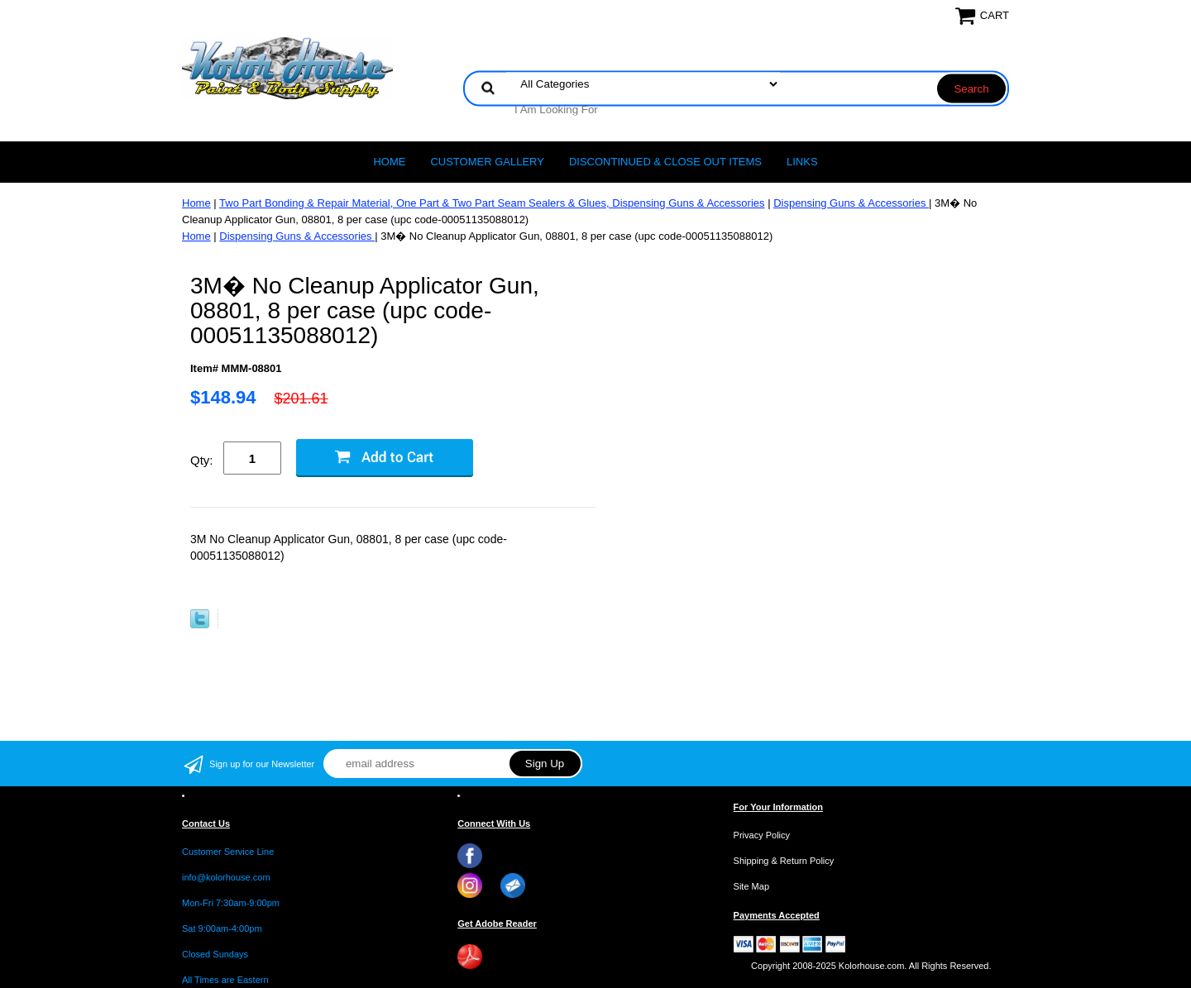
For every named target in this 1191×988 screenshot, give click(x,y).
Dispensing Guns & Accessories (851, 203)
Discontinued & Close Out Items (665, 161)
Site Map (751, 886)
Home (389, 161)
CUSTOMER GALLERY (487, 161)
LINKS (802, 161)
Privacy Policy (762, 835)
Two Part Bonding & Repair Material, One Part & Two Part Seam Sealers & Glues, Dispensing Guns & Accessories (491, 203)
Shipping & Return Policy (784, 861)
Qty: (201, 460)
